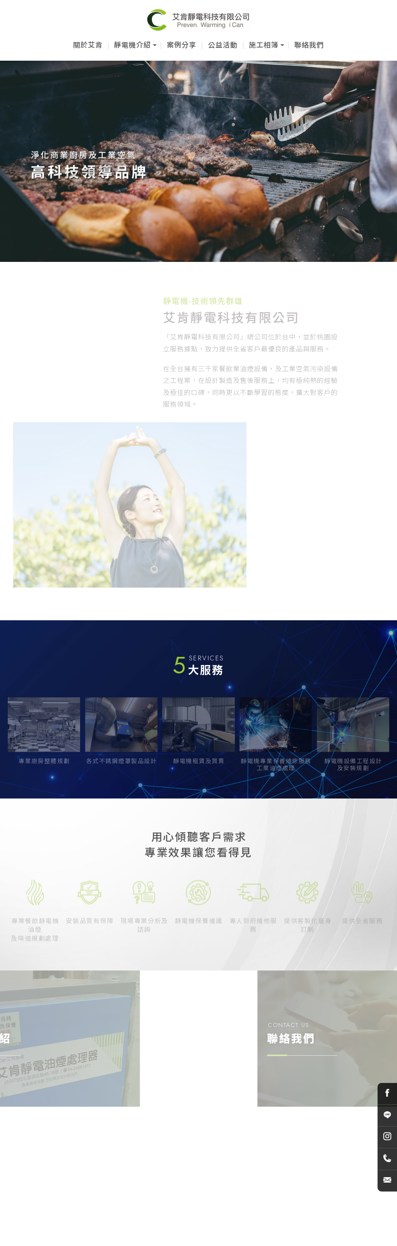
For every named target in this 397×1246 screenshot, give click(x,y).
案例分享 (181, 45)
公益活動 (223, 45)
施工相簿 (263, 45)
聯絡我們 (309, 45)
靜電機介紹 (132, 45)
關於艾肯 (88, 45)
